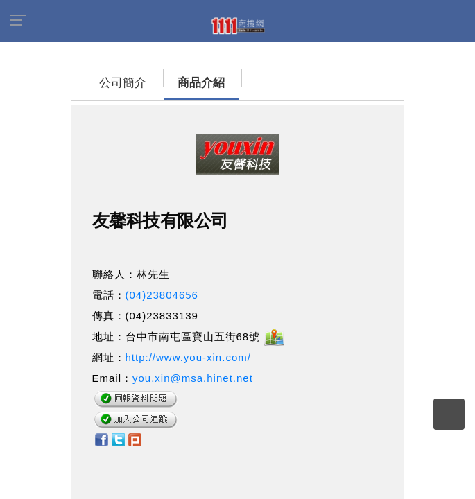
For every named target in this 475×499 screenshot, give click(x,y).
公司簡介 (108, 82)
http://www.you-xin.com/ (188, 357)
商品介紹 (187, 82)
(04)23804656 (162, 295)
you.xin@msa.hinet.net (192, 378)
